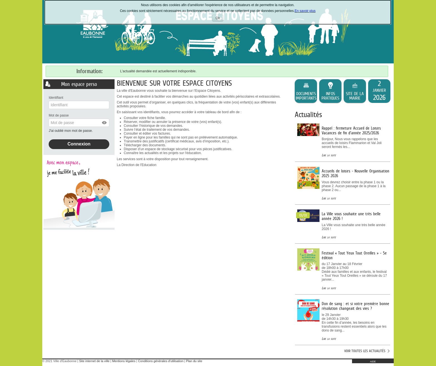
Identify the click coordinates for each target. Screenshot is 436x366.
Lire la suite (329, 155)
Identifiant (56, 98)
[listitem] (379, 91)
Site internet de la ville (94, 361)
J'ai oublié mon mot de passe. (71, 131)
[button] (104, 122)
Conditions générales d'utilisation (160, 361)
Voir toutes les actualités (364, 351)
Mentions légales (123, 361)
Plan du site (194, 361)
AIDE (373, 361)
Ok (219, 18)
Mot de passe (59, 115)
